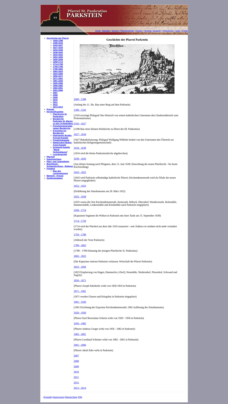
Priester (50, 109)
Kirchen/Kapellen (55, 112)
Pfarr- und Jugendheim (58, 161)
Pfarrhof (51, 157)
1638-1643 (58, 52)
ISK (80, 397)
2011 (55, 102)
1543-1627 (58, 45)
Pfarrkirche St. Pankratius (60, 115)
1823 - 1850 (80, 266)
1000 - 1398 (80, 99)
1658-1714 (58, 62)
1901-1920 (58, 81)
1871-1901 (58, 78)
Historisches (168, 31)
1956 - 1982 (80, 323)
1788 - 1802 (80, 245)
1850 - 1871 (80, 280)
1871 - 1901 (80, 291)
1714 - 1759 (80, 221)
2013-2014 (58, 107)
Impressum (58, 397)
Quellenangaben (55, 178)
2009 (55, 97)
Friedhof (51, 168)
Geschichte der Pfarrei (58, 38)
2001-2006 (58, 90)
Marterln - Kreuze (55, 176)
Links (177, 31)
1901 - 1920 (80, 302)
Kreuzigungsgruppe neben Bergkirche (63, 127)
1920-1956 (58, 83)
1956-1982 (58, 85)
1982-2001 (58, 88)
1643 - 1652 (80, 172)
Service (115, 31)
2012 (55, 104)
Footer (185, 31)
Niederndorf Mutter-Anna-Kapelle (62, 143)
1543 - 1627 (80, 123)
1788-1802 (58, 69)
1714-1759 (58, 64)
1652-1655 (58, 57)
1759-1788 (58, 66)
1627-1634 (58, 47)
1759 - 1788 (80, 234)
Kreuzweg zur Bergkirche (59, 132)
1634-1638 (58, 50)
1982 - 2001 (80, 334)
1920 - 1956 (80, 312)
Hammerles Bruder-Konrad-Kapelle (62, 136)
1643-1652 (58, 55)
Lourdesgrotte (60, 154)
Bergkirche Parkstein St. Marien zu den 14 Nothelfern (63, 121)
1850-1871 (58, 76)
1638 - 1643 (80, 158)
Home (98, 31)
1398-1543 (58, 43)
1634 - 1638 (80, 148)
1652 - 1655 (80, 186)
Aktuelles (106, 31)
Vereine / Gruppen (152, 31)
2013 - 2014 (80, 388)
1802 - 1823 (80, 256)
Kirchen (139, 31)
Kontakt (48, 397)
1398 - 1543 (80, 110)
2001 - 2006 (80, 345)
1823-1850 (58, 74)
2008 (55, 95)
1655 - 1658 (80, 196)
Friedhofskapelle (61, 140)
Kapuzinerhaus (54, 159)
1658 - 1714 (80, 210)
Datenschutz (71, 397)
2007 (55, 93)
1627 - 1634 (80, 134)
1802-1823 (58, 71)
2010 (55, 100)
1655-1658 (58, 59)
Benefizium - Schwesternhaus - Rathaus (60, 165)
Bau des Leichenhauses (60, 172)
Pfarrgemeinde (127, 31)
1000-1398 (58, 40)
